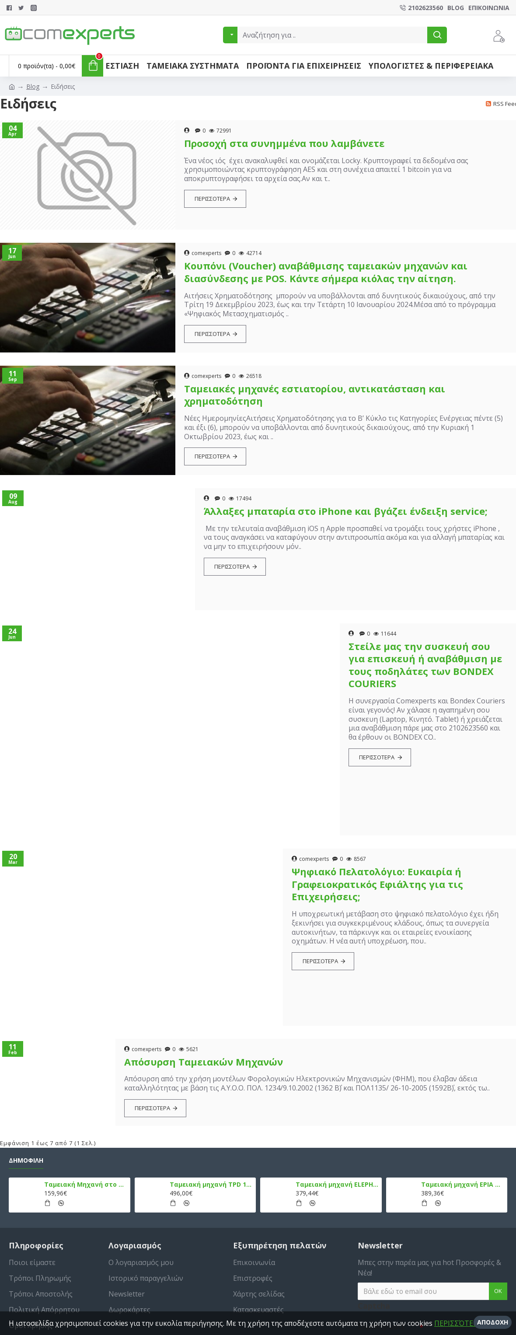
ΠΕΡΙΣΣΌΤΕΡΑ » (460, 1323)
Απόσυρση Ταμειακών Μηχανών (203, 1061)
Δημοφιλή (26, 1160)
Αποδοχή (492, 1322)
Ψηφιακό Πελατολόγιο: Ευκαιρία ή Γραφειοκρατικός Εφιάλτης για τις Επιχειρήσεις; (377, 884)
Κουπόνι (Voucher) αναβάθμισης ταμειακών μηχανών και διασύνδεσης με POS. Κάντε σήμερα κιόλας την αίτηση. (325, 271)
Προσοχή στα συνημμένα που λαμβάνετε (284, 143)
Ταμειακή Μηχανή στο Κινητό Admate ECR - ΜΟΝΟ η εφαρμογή (85, 1184)
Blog (32, 86)
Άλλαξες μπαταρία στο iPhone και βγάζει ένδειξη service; (346, 511)
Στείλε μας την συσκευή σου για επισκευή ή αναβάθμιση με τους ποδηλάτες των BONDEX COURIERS (425, 665)
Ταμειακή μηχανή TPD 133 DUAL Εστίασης (211, 1184)
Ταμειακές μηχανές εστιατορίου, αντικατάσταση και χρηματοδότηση (314, 394)
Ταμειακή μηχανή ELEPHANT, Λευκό (337, 1184)
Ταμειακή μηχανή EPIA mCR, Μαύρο (462, 1184)
